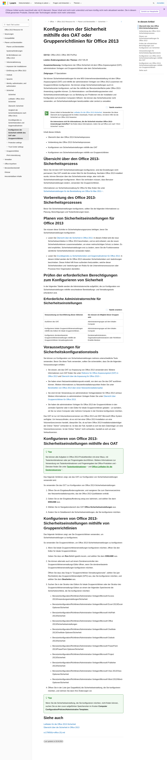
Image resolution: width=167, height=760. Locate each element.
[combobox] (16, 25)
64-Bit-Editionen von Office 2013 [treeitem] (13, 56)
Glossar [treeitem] (7, 172)
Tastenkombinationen (76, 467)
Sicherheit (101, 22)
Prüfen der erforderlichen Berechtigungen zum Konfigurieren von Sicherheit (149, 46)
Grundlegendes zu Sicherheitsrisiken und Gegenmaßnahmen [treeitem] (16, 123)
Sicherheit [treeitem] (12, 94)
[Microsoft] (4, 3)
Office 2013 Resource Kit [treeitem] (14, 30)
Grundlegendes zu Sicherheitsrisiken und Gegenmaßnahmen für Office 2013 (88, 256)
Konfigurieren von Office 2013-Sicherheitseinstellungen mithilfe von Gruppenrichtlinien (150, 65)
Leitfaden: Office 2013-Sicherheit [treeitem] (16, 100)
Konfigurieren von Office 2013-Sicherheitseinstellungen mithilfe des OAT (150, 58)
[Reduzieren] (28, 20)
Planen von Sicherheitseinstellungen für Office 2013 (149, 38)
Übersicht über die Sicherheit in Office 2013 (75, 238)
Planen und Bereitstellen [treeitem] (15, 47)
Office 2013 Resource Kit (66, 22)
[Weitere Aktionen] (121, 21)
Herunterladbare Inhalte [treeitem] (13, 176)
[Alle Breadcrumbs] (46, 21)
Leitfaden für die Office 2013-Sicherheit (88, 112)
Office (52, 22)
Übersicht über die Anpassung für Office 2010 (80, 376)
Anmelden (160, 3)
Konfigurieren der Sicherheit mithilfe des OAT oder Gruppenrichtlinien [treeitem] (17, 134)
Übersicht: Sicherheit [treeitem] (15, 106)
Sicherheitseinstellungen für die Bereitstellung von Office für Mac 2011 (72, 191)
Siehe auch (143, 70)
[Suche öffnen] (153, 3)
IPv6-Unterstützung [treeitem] (13, 155)
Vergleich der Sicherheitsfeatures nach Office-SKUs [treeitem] (17, 113)
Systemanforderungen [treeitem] (14, 51)
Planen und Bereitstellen (86, 22)
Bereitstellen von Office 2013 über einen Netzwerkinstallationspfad (75, 388)
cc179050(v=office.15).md (54, 732)
